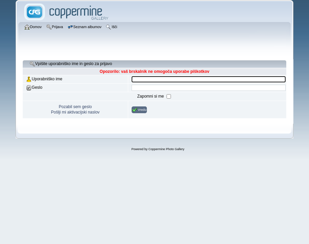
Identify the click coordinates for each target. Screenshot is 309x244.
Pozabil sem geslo (75, 106)
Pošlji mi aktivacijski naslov (75, 112)
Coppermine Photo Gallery (166, 149)
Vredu (139, 110)
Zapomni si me (151, 96)
